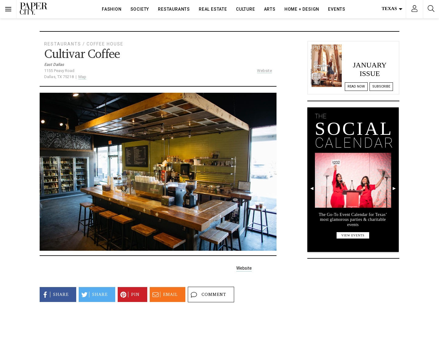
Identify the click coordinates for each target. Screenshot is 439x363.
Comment (207, 295)
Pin (129, 295)
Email (164, 295)
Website (264, 70)
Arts (270, 9)
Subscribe (381, 86)
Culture (245, 9)
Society (139, 9)
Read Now (356, 86)
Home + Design (301, 9)
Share (55, 295)
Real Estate (213, 9)
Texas (392, 8)
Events (336, 9)
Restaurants (174, 9)
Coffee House (105, 43)
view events (353, 235)
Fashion (112, 9)
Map (82, 76)
